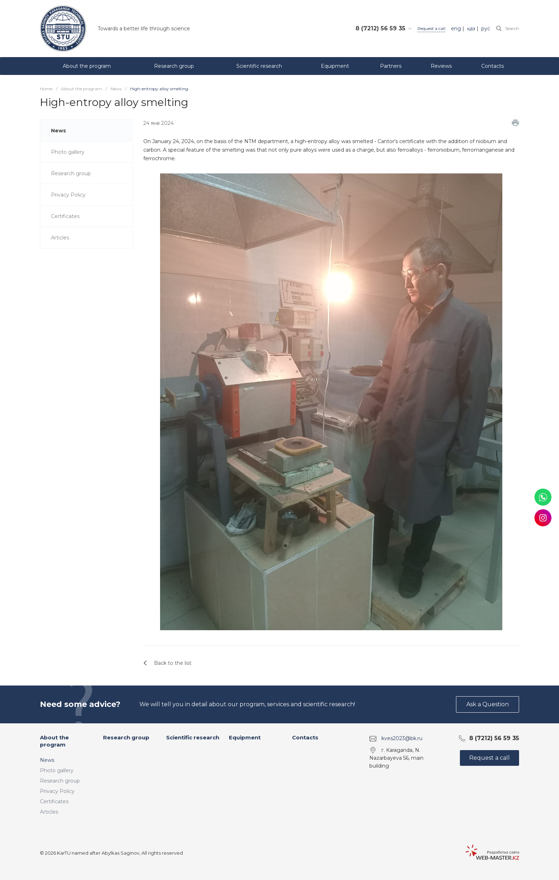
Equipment (245, 737)
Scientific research (192, 737)
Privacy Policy (57, 791)
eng (456, 28)
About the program (54, 741)
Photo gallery (56, 770)
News (47, 760)
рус (485, 28)
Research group (60, 781)
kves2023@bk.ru (401, 738)
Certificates (54, 801)
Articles (49, 812)
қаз (471, 28)
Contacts (305, 737)
